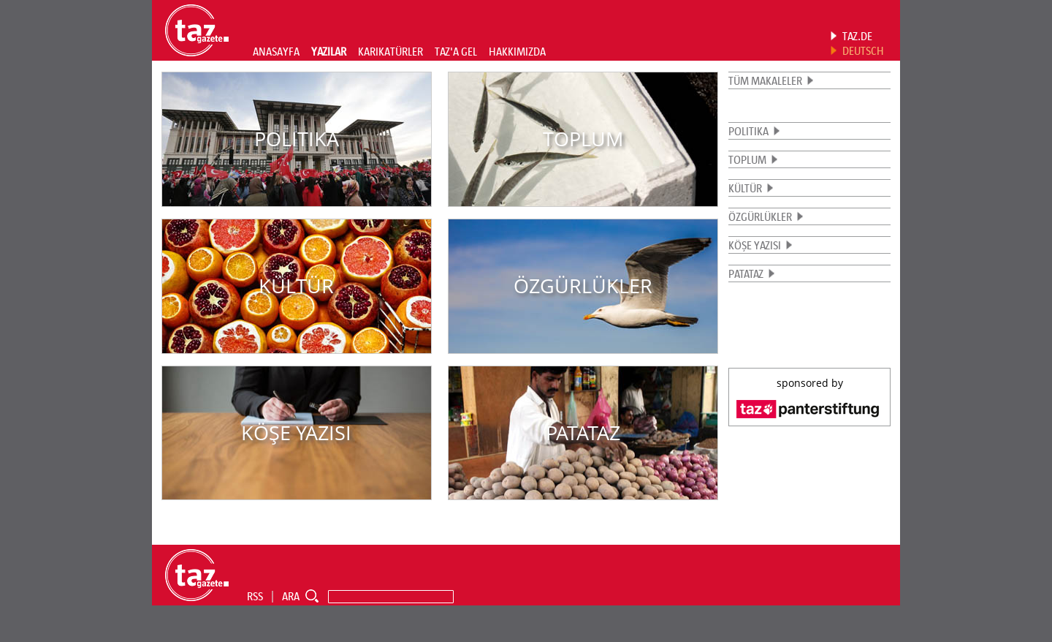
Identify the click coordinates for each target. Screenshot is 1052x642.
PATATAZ (745, 273)
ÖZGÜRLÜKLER (760, 216)
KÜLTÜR (745, 188)
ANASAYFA (276, 51)
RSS (255, 596)
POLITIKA (748, 130)
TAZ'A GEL (456, 51)
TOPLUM (747, 159)
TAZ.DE (857, 35)
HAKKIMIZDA (517, 51)
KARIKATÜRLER (390, 51)
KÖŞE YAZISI (754, 245)
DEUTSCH (863, 50)
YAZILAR (328, 51)
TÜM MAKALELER (765, 80)
